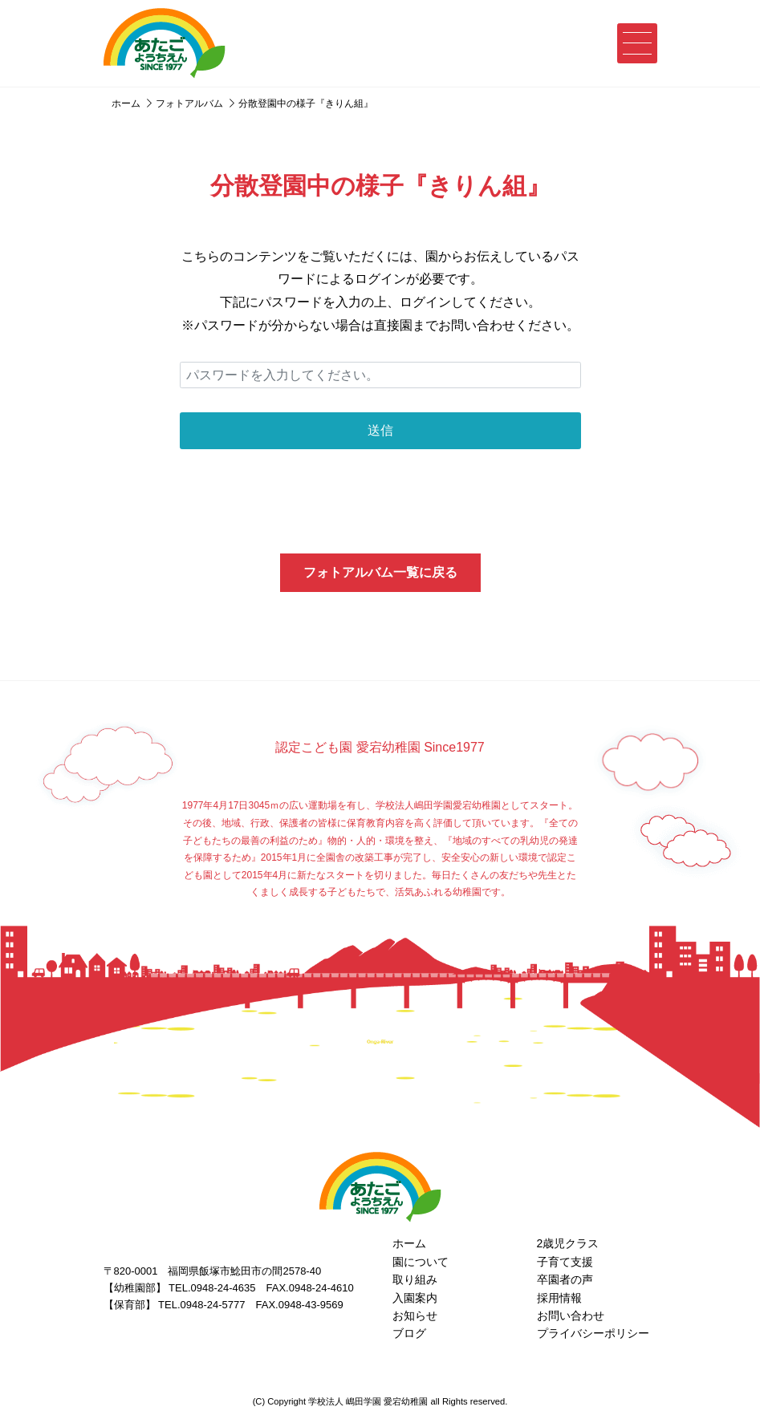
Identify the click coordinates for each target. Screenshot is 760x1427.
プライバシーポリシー (593, 1333)
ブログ (409, 1333)
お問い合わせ (570, 1315)
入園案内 (414, 1297)
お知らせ (414, 1315)
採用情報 (559, 1297)
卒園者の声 (565, 1279)
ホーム (409, 1243)
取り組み (414, 1279)
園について (420, 1261)
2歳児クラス (568, 1243)
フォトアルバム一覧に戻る (380, 572)
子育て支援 (565, 1261)
